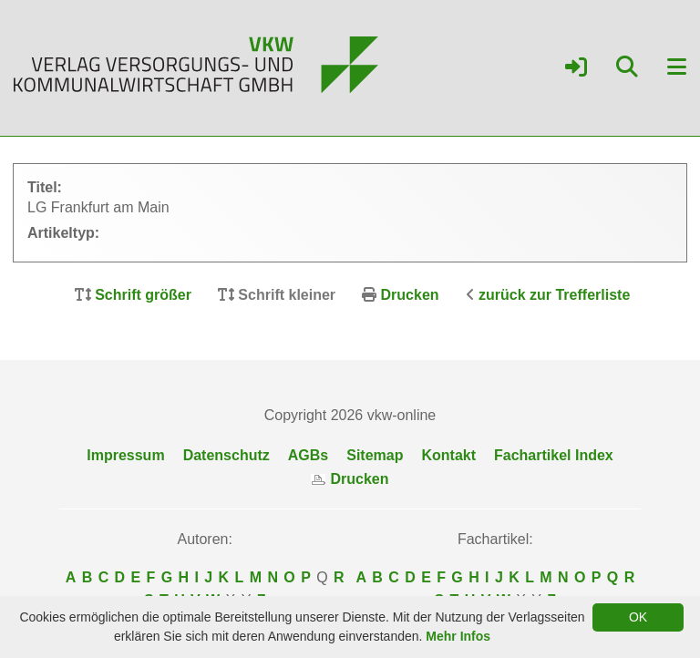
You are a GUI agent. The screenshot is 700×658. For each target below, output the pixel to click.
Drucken (410, 295)
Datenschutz (226, 455)
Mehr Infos (458, 636)
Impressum (125, 455)
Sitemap (374, 455)
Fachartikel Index (553, 455)
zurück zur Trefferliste (554, 295)
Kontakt (448, 455)
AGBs (308, 455)
